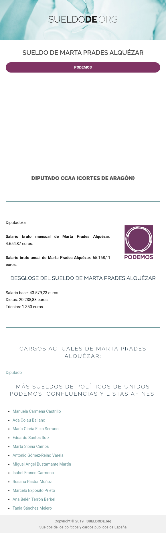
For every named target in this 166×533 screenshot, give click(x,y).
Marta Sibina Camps (31, 446)
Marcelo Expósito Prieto (34, 490)
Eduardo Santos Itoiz (31, 437)
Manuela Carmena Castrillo (37, 411)
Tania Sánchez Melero (32, 508)
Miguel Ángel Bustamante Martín (42, 464)
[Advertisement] (84, 122)
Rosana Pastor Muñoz (32, 481)
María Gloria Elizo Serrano (36, 428)
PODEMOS (83, 67)
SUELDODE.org (98, 521)
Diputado (14, 372)
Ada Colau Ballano (29, 420)
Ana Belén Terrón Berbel (34, 499)
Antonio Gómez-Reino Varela (38, 455)
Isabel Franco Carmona (33, 472)
